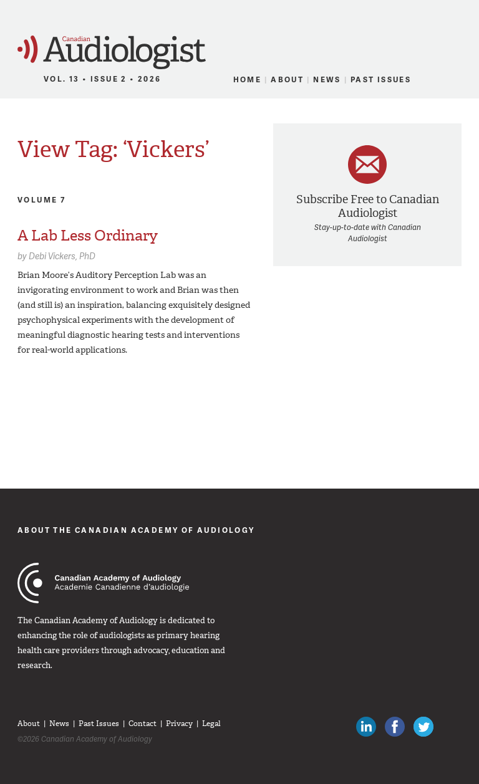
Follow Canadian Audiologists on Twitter (423, 727)
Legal (211, 724)
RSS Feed (454, 79)
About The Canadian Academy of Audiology (136, 530)
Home (247, 79)
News (327, 79)
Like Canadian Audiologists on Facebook (395, 727)
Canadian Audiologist (111, 53)
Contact (142, 724)
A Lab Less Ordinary (87, 236)
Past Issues (381, 79)
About (287, 79)
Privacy (179, 724)
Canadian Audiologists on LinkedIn (366, 727)
